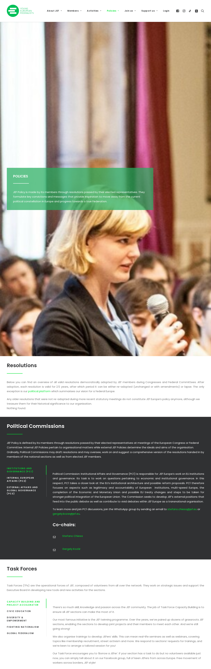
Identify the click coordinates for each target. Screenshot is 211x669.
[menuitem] (54, 11)
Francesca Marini (110, 399)
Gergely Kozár (71, 277)
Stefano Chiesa (72, 264)
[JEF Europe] (20, 11)
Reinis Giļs (165, 399)
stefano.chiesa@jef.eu (182, 238)
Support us (149, 10)
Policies (113, 10)
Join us (130, 10)
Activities (94, 10)
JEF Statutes (148, 549)
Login (166, 10)
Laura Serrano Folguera (137, 399)
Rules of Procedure (152, 560)
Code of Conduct (151, 528)
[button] (178, 11)
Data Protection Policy (154, 538)
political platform (39, 120)
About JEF (54, 10)
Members (74, 10)
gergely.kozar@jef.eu (66, 242)
